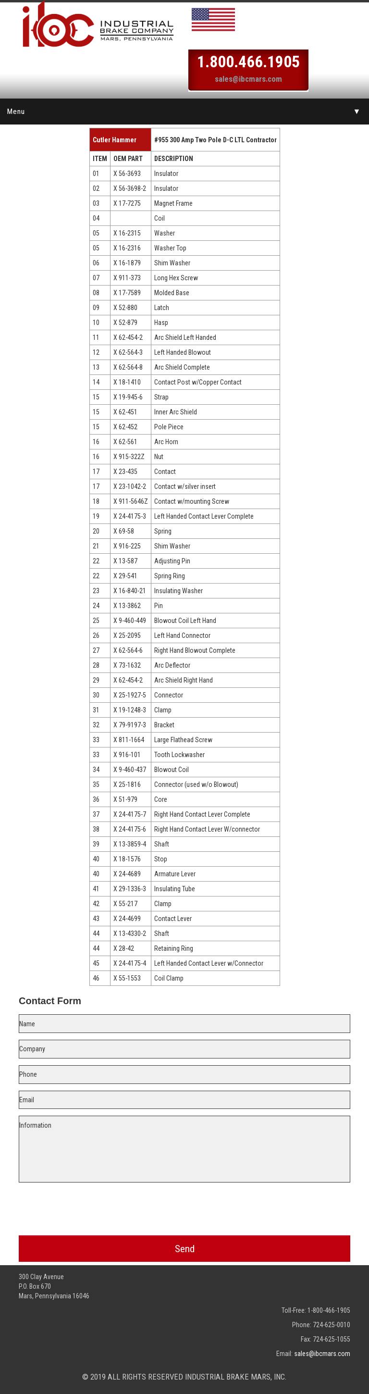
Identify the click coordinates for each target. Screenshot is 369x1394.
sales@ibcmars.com (248, 79)
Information (184, 1149)
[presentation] (184, 1207)
